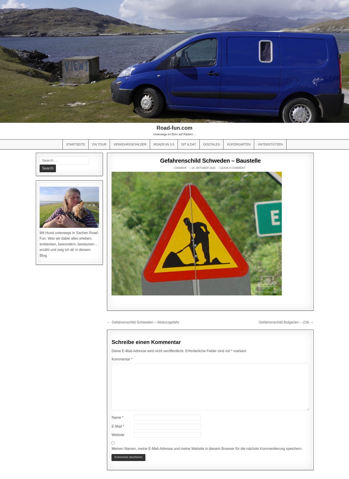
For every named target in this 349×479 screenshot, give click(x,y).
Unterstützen (270, 144)
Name (117, 417)
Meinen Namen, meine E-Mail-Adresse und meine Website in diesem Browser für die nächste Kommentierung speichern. (207, 449)
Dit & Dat (188, 144)
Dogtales (211, 144)
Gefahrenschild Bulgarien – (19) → (286, 322)
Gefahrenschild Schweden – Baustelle (210, 160)
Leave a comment (232, 168)
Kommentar (122, 359)
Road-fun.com (174, 128)
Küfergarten (239, 144)
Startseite (75, 144)
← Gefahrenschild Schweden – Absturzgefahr (143, 322)
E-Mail (118, 426)
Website (118, 435)
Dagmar (181, 168)
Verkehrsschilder (130, 144)
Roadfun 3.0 (164, 144)
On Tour (99, 144)
